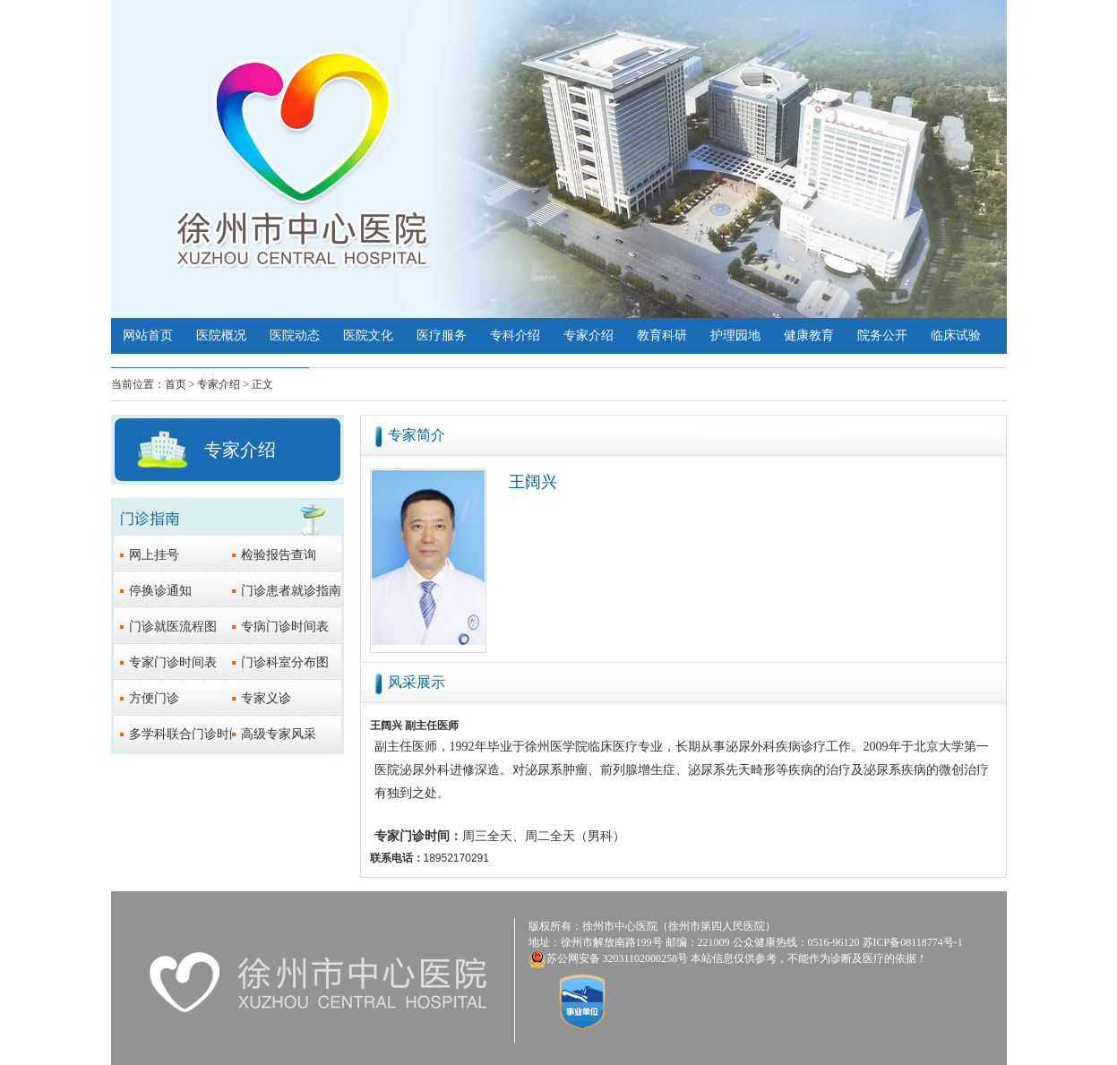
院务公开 (882, 335)
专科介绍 (515, 335)
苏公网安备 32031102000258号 (617, 958)
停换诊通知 (160, 590)
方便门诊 (154, 698)
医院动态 (295, 335)
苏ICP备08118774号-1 (913, 942)
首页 (175, 384)
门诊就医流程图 (173, 626)
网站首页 (148, 335)
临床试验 (956, 335)
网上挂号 (154, 555)
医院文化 (368, 335)
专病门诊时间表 (285, 626)
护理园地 (735, 335)
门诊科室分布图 (285, 662)
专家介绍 (588, 335)
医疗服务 (442, 335)
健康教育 (809, 335)
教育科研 (662, 335)
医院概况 (221, 335)
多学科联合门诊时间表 (191, 734)
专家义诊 (266, 698)
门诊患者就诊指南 (291, 590)
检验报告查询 (278, 555)
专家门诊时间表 (173, 662)
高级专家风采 (278, 734)
